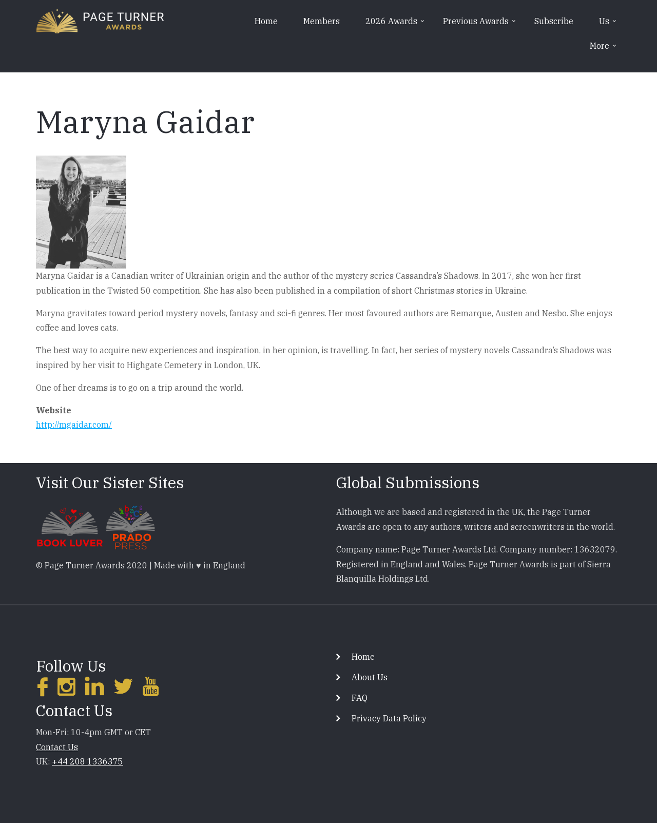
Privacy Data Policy (389, 718)
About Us (370, 677)
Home (363, 657)
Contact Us (57, 747)
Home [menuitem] (266, 21)
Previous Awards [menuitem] (480, 24)
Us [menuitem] (608, 24)
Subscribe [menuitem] (553, 21)
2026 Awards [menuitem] (395, 24)
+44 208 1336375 (87, 761)
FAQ (360, 698)
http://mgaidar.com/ (74, 424)
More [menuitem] (604, 49)
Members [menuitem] (321, 21)
